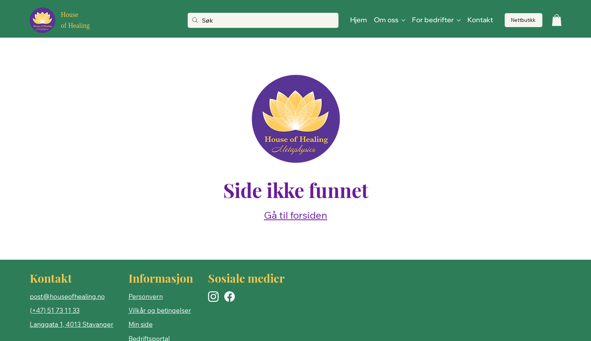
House (69, 14)
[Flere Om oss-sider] (403, 20)
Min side (141, 324)
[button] (557, 20)
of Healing (75, 25)
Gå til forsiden (295, 215)
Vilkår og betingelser (160, 310)
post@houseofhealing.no (67, 296)
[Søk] (262, 21)
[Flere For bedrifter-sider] (459, 20)
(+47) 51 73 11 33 (55, 310)
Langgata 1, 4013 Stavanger (71, 324)
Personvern (146, 296)
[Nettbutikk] (523, 20)
